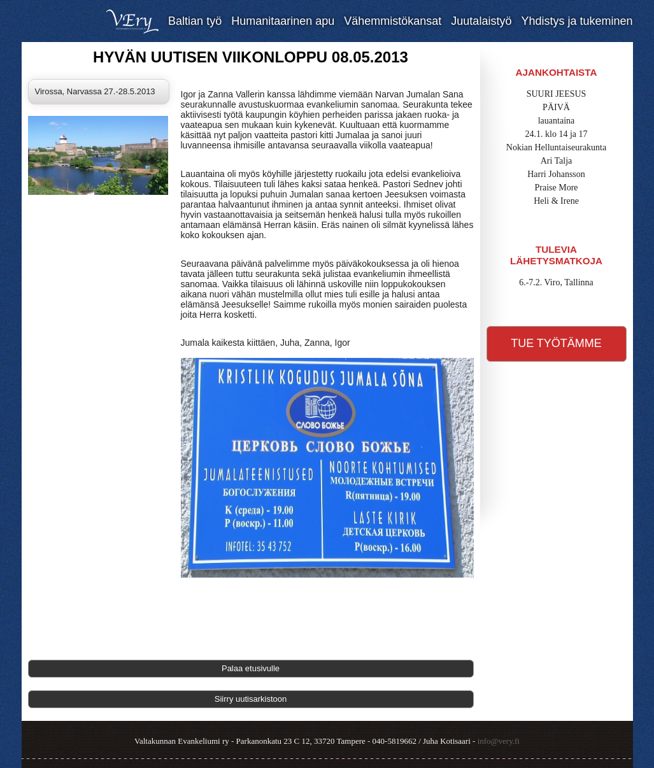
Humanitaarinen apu (282, 21)
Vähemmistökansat (392, 21)
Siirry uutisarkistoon (251, 699)
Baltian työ (195, 21)
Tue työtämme (556, 343)
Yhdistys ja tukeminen (576, 21)
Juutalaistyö (481, 21)
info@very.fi (499, 741)
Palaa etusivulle (251, 668)
